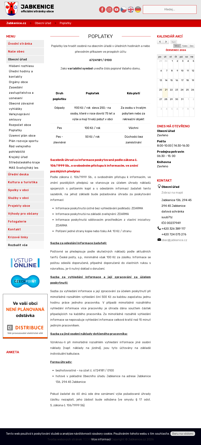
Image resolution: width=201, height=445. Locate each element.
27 (160, 99)
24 (182, 89)
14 (166, 80)
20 (160, 89)
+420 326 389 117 (173, 228)
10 (182, 70)
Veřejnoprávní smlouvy (19, 116)
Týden (185, 46)
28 (165, 99)
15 (171, 80)
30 (166, 61)
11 (188, 70)
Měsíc (177, 46)
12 (193, 70)
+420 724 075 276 (173, 234)
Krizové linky (18, 237)
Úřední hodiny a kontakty (21, 74)
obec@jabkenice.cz (174, 240)
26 (192, 89)
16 (176, 80)
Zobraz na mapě (172, 192)
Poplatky (65, 23)
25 (187, 89)
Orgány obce (18, 82)
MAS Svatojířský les (23, 167)
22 (171, 89)
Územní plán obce (22, 135)
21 (166, 89)
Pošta (161, 141)
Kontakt (14, 229)
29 (160, 61)
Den (191, 46)
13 (161, 80)
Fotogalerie (17, 221)
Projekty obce (19, 206)
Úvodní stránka (20, 43)
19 (193, 80)
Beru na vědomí (182, 433)
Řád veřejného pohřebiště (20, 149)
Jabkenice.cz (16, 23)
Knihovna (164, 162)
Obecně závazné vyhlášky (21, 106)
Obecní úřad (43, 23)
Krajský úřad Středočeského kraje (24, 159)
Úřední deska (18, 174)
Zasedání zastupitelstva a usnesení (21, 93)
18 (187, 80)
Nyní (174, 42)
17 (182, 80)
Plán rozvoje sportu (23, 141)
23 (176, 89)
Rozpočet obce (20, 125)
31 (182, 99)
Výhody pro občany (23, 213)
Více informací (101, 439)
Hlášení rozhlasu (21, 66)
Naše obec (16, 51)
